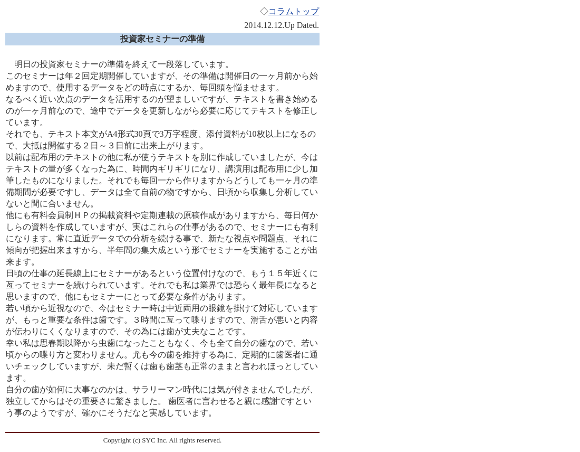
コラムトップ (293, 11)
